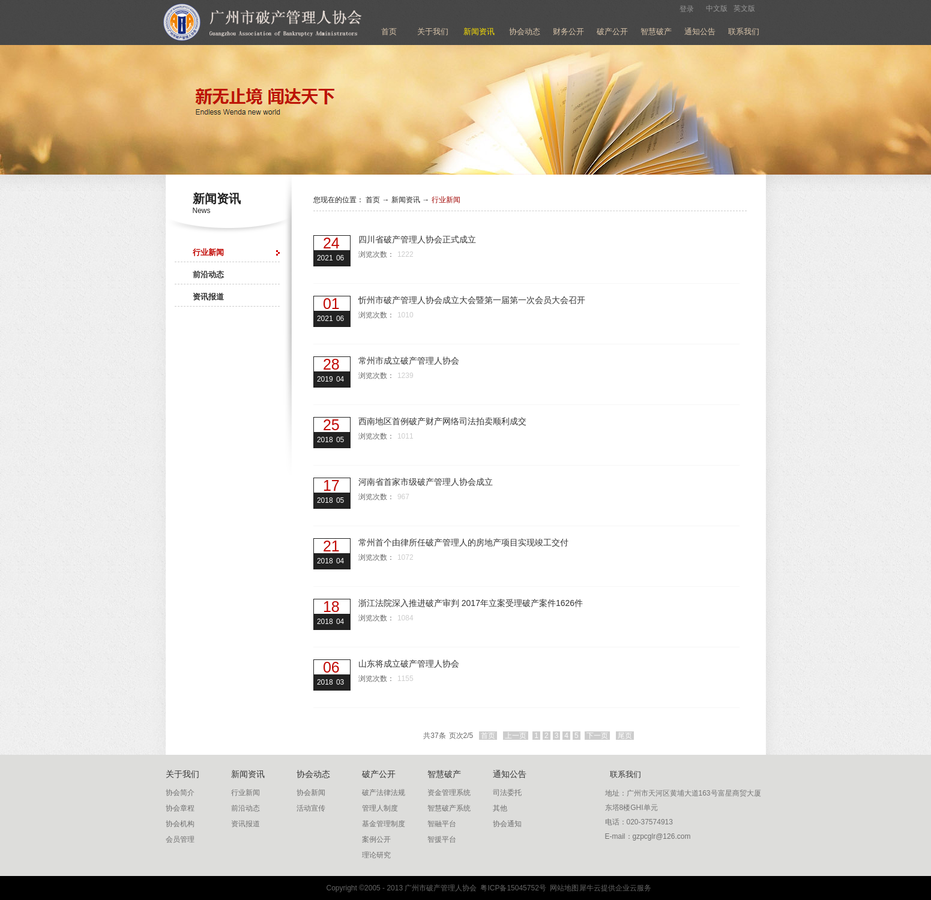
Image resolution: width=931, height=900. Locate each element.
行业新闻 (446, 200)
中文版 (717, 8)
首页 (389, 31)
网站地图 (562, 888)
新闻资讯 (405, 200)
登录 (686, 9)
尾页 (625, 735)
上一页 (515, 735)
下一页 (597, 735)
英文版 (744, 8)
